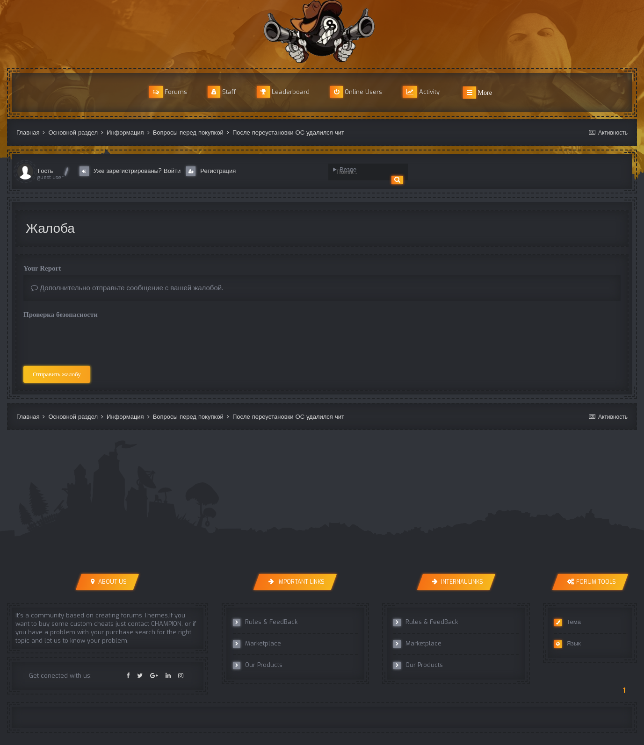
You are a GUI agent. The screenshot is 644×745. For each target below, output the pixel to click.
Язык (567, 643)
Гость (45, 171)
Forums (168, 92)
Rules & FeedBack (265, 622)
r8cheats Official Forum (322, 31)
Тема (567, 622)
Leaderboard (283, 92)
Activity (421, 92)
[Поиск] (363, 172)
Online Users (356, 92)
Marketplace (257, 643)
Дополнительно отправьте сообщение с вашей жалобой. (127, 288)
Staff (222, 92)
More (477, 92)
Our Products (257, 665)
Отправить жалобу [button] (57, 374)
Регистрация (211, 171)
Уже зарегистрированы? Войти (132, 171)
